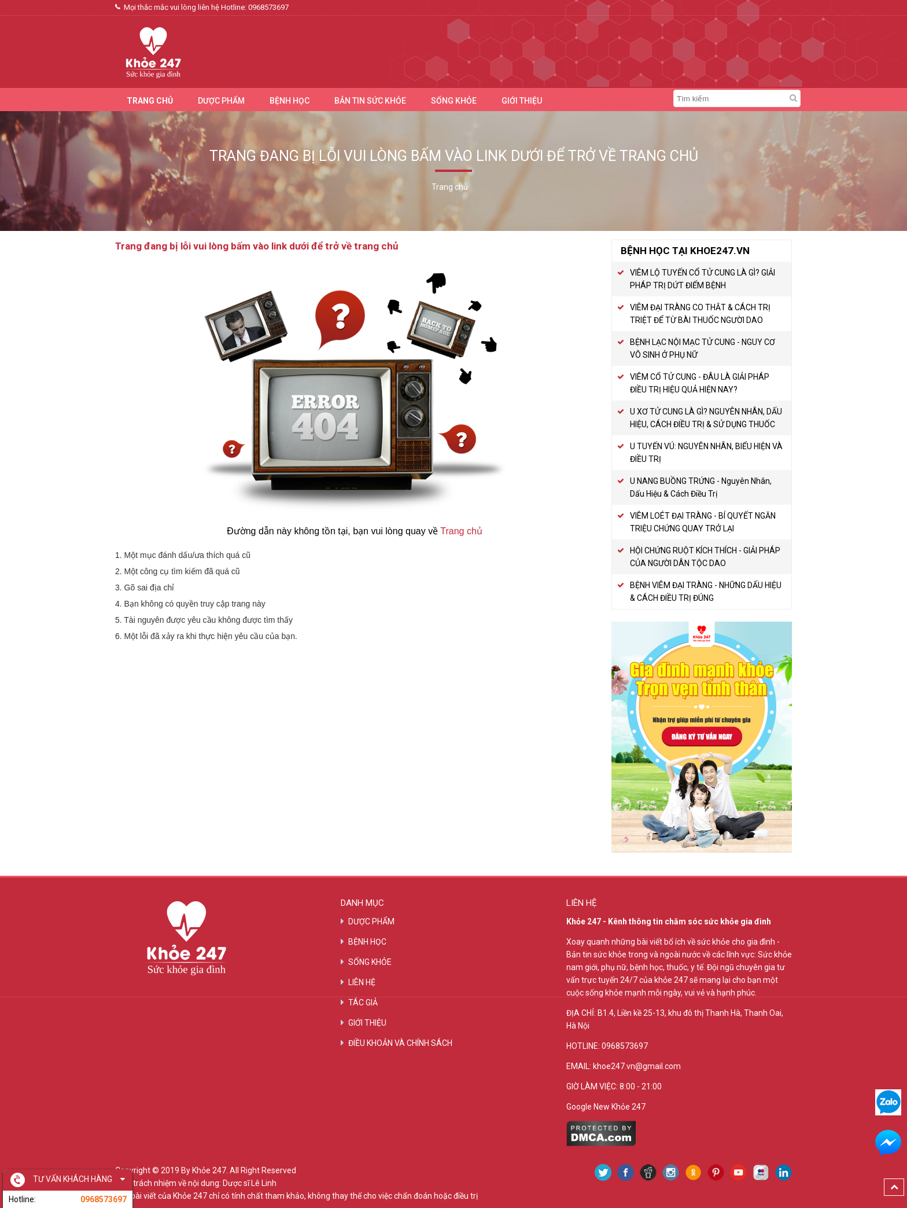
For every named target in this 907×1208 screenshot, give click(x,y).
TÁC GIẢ (363, 1002)
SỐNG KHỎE (454, 100)
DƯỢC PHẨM (221, 100)
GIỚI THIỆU (522, 100)
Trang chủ (461, 531)
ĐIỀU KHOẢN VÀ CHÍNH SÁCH (400, 1043)
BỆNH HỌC (289, 100)
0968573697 (268, 7)
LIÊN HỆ (361, 982)
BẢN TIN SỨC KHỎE (370, 100)
